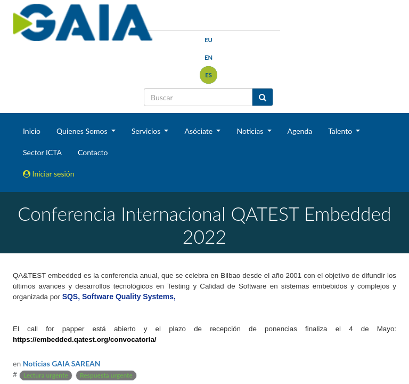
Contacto (93, 152)
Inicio (31, 130)
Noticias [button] (250, 130)
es (208, 74)
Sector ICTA (42, 152)
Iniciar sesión (49, 173)
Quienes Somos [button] (82, 130)
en (208, 57)
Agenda (300, 130)
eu (208, 39)
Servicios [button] (147, 130)
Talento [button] (341, 130)
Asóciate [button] (199, 130)
